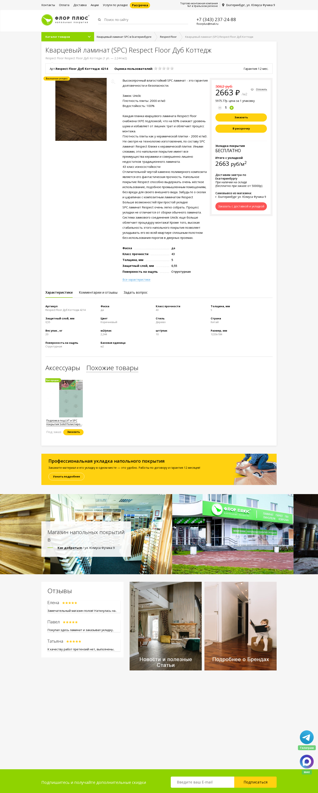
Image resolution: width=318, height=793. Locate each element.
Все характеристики (136, 279)
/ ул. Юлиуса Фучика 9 (86, 547)
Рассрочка (140, 5)
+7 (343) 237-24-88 (216, 19)
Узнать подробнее (66, 476)
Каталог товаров (57, 37)
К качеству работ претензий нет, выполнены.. (81, 649)
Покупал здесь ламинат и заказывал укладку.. (80, 630)
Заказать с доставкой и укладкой (241, 206)
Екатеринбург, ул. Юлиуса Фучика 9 (250, 5)
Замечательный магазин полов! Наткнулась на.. (82, 611)
